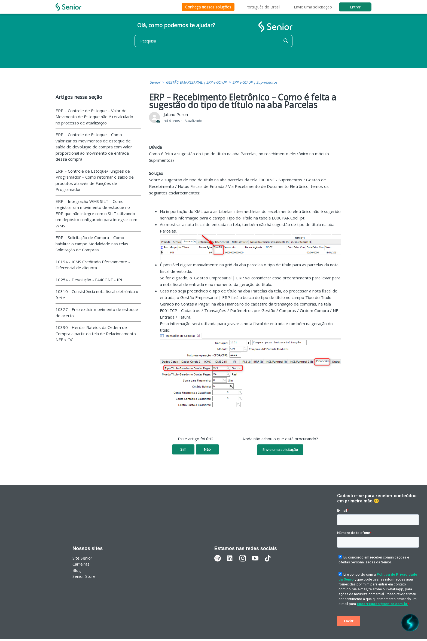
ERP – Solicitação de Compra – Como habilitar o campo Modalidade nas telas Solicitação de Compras (92, 243)
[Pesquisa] (213, 41)
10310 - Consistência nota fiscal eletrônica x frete (97, 294)
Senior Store (84, 576)
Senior (155, 82)
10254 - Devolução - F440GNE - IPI (89, 279)
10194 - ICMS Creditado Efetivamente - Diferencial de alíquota (93, 265)
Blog (76, 570)
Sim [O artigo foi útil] (183, 449)
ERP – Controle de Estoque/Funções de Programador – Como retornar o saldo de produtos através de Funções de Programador (95, 180)
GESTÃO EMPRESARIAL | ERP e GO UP (196, 82)
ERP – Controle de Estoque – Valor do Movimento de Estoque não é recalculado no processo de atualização (94, 117)
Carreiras (81, 564)
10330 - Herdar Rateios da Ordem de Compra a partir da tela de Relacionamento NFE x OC (96, 333)
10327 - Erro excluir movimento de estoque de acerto (97, 312)
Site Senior (82, 558)
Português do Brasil (262, 7)
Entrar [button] (355, 7)
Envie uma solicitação (313, 7)
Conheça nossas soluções (208, 7)
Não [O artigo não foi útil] (207, 449)
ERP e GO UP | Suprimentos (254, 82)
